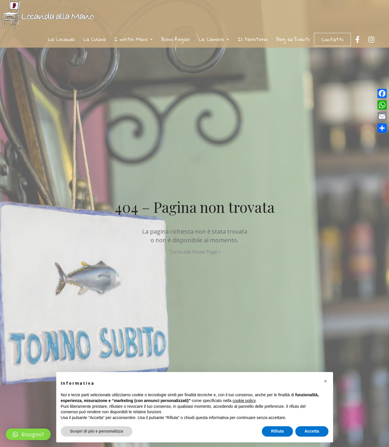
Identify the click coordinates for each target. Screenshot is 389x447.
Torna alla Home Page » (195, 252)
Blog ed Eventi (293, 39)
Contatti (332, 39)
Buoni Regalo (175, 39)
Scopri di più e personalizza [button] (96, 431)
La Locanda (61, 39)
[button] (28, 434)
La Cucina (94, 39)
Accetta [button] (312, 431)
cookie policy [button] (243, 400)
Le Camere (214, 39)
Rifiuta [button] (277, 431)
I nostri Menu (133, 39)
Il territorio (253, 39)
